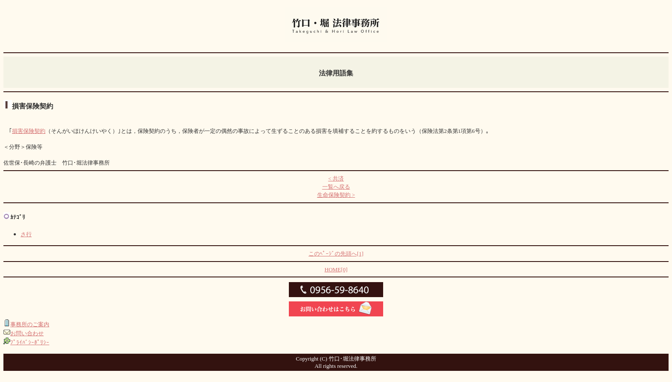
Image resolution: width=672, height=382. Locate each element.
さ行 (26, 234)
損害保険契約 (28, 131)
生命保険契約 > (336, 195)
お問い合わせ (27, 333)
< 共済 (336, 178)
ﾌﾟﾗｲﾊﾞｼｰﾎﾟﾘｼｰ (29, 342)
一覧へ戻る (336, 186)
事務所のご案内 (29, 324)
